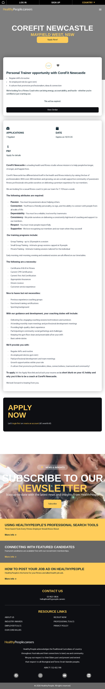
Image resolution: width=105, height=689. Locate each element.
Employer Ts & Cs (13, 626)
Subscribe (52, 504)
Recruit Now (60, 617)
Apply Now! (52, 40)
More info (11, 535)
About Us (9, 617)
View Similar (52, 110)
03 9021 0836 (52, 597)
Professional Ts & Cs (64, 622)
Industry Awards (14, 622)
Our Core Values (13, 630)
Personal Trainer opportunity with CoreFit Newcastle (45, 73)
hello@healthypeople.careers (52, 599)
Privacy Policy (61, 626)
